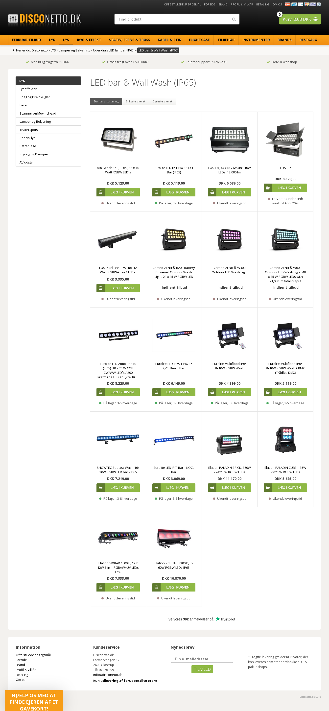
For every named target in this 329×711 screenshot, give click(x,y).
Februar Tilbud (26, 39)
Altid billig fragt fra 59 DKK (47, 62)
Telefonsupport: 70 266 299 (203, 62)
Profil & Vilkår (242, 4)
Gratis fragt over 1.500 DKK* (125, 62)
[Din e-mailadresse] (202, 659)
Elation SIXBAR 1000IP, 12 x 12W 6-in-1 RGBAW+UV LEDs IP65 (118, 567)
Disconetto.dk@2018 (310, 696)
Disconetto (40, 50)
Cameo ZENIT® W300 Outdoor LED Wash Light (230, 269)
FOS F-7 (285, 168)
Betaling (262, 4)
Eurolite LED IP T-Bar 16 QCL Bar (174, 469)
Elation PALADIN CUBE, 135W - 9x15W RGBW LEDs (285, 469)
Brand (223, 4)
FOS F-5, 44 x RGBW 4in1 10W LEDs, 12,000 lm (229, 170)
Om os (277, 4)
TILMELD (202, 669)
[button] (34, 699)
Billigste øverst (135, 101)
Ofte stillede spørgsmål (182, 4)
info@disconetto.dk (107, 674)
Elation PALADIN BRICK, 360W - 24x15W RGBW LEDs (229, 469)
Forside (209, 4)
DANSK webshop (282, 62)
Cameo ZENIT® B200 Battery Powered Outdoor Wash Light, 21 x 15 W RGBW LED (174, 272)
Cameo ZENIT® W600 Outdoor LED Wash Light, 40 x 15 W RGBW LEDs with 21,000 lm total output (285, 274)
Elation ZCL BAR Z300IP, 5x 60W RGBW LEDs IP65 (174, 565)
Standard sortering (106, 101)
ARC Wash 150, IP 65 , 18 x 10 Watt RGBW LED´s (118, 170)
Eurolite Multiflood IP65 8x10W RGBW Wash (229, 365)
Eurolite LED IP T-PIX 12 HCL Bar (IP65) (174, 170)
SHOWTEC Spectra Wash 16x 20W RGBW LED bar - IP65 (118, 469)
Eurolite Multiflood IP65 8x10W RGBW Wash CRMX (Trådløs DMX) (285, 368)
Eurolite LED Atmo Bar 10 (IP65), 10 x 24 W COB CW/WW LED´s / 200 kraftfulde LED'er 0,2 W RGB (118, 370)
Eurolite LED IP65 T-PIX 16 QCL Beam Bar (173, 365)
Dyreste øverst (162, 101)
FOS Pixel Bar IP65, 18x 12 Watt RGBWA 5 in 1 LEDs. (118, 269)
